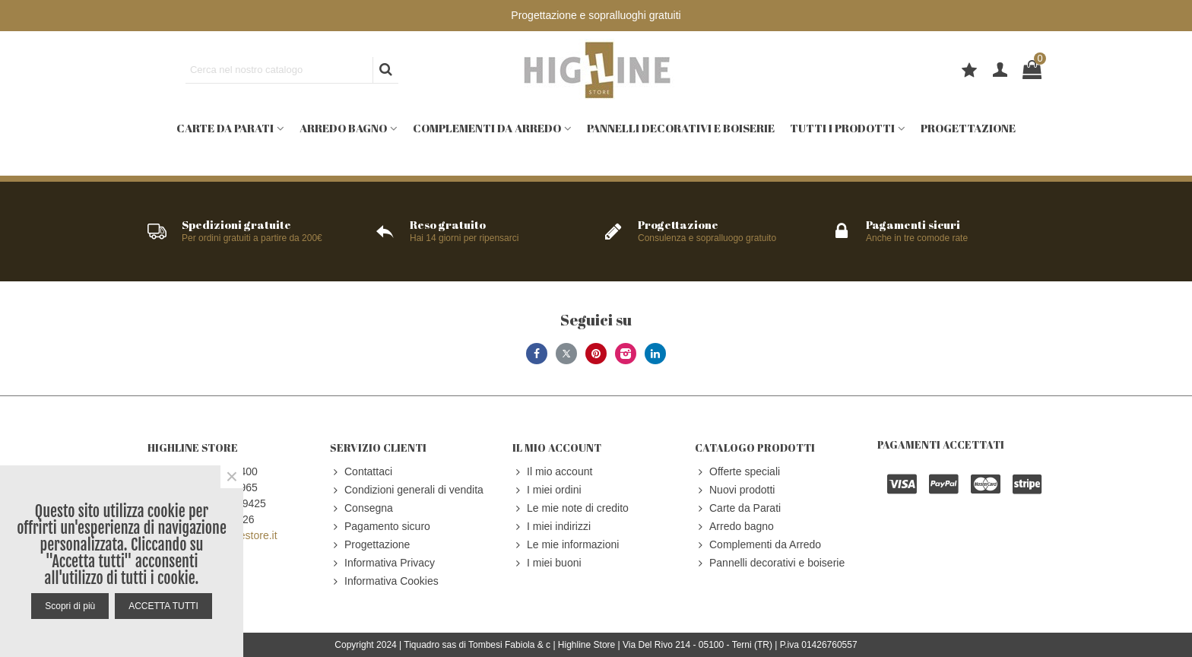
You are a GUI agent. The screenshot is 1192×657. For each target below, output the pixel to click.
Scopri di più (70, 606)
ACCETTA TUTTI (163, 606)
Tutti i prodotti (842, 127)
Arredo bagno (343, 127)
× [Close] (232, 476)
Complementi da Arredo (487, 127)
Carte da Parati (225, 127)
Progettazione (968, 127)
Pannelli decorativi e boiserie (681, 127)
